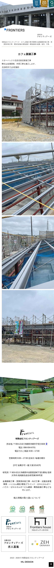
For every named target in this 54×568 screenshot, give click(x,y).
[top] (51, 564)
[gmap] (47, 444)
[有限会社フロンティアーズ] (14, 30)
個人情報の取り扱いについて (27, 498)
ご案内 (48, 4)
